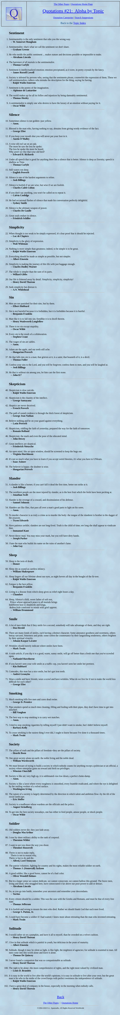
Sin (11, 297)
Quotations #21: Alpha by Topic (73, 11)
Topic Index (79, 23)
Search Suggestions (84, 17)
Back (60, 997)
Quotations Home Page (82, 4)
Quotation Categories (63, 17)
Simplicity (16, 227)
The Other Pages (61, 4)
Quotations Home (69, 1003)
